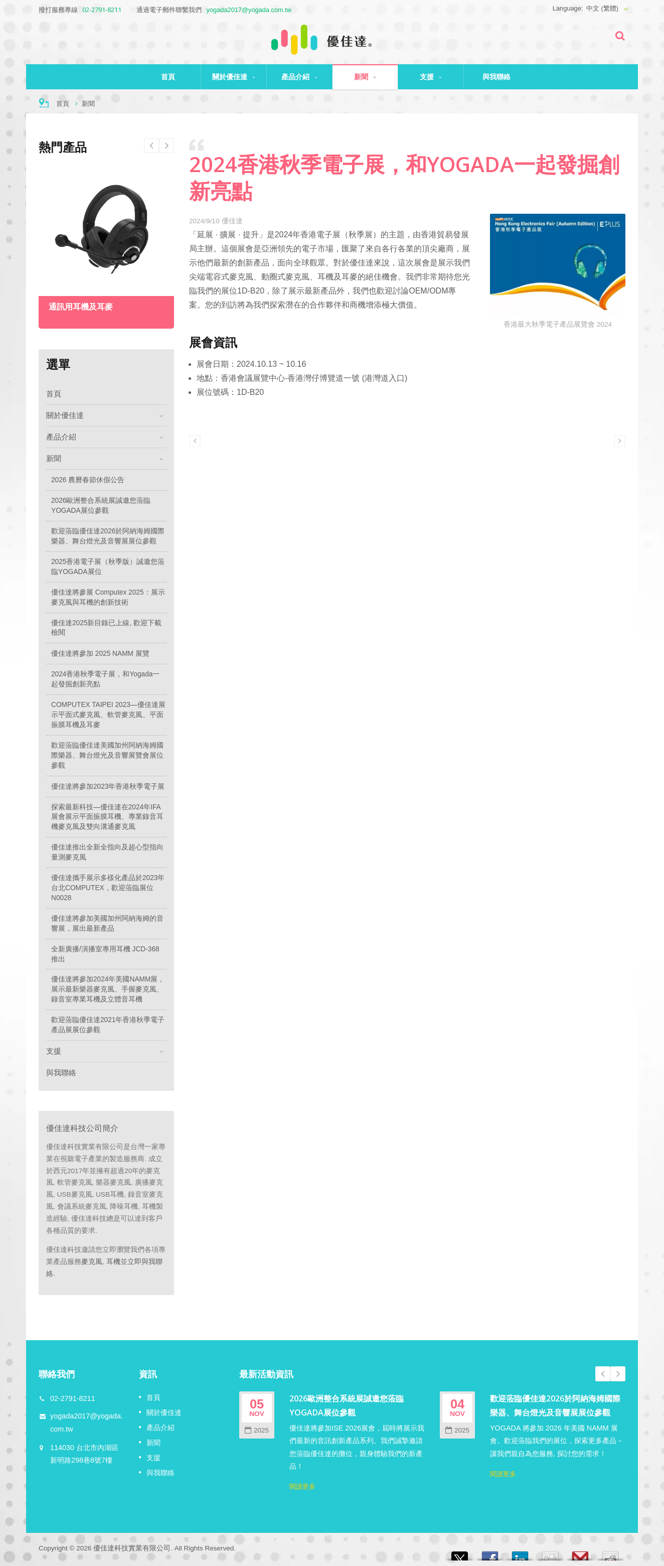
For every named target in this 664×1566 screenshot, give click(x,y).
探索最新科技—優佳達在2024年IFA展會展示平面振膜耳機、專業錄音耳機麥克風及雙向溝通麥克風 (107, 817)
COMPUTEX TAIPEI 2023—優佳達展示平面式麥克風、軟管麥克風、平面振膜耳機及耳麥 (108, 715)
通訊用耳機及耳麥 (81, 307)
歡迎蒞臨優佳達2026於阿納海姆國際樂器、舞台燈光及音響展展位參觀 (107, 536)
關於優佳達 (233, 76)
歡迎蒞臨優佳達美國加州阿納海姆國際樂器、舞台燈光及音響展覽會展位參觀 (107, 755)
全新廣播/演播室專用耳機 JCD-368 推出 (105, 954)
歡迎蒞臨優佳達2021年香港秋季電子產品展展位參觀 (107, 1025)
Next (151, 145)
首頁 (168, 76)
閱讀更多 (302, 1486)
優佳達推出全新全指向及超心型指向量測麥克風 (107, 852)
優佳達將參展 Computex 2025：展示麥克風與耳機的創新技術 (108, 597)
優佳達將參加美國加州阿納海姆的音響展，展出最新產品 (107, 923)
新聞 (365, 76)
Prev (166, 145)
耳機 (113, 1261)
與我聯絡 (496, 76)
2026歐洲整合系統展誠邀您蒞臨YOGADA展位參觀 (100, 505)
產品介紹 (299, 76)
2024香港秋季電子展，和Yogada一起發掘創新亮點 (105, 679)
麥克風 (91, 1261)
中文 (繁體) (602, 8)
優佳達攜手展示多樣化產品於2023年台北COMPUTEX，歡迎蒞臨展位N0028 (107, 888)
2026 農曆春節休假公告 (87, 480)
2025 (257, 1430)
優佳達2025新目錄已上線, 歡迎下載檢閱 (106, 628)
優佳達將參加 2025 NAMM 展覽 (100, 653)
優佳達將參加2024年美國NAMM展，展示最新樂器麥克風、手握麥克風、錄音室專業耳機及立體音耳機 (107, 989)
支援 (430, 76)
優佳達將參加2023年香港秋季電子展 (107, 786)
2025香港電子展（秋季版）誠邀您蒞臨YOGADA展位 (107, 567)
